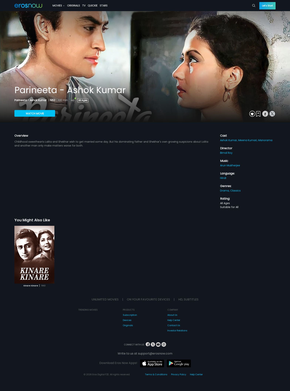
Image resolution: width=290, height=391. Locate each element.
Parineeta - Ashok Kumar (30, 100)
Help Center (173, 320)
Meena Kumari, (248, 140)
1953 (52, 100)
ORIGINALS (73, 5)
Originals (128, 325)
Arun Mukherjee (230, 165)
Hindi (223, 178)
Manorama (265, 140)
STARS (103, 5)
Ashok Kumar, (229, 140)
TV (83, 5)
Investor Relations (177, 330)
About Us (172, 315)
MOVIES (58, 5)
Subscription (130, 315)
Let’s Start (267, 5)
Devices (127, 320)
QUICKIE (92, 5)
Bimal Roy (226, 153)
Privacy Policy (178, 374)
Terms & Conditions (156, 374)
